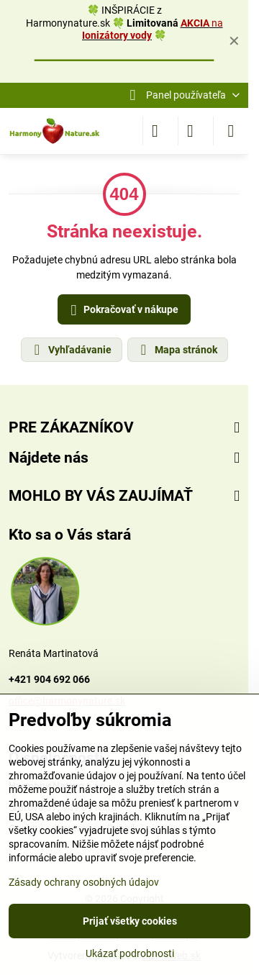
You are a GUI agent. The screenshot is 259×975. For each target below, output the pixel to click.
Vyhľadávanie (71, 350)
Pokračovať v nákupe (122, 310)
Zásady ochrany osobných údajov (84, 882)
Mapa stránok (177, 350)
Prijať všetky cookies (130, 921)
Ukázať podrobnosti (130, 953)
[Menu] (231, 131)
